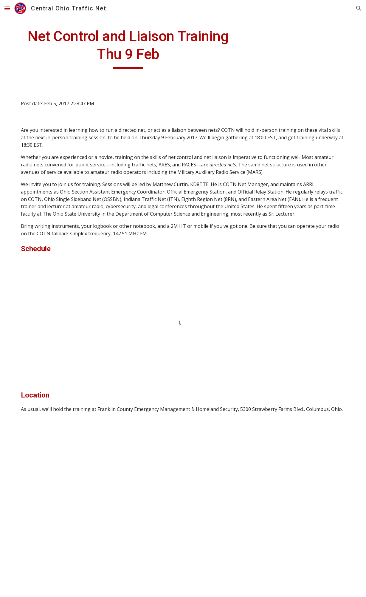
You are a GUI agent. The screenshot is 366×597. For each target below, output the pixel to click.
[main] (128, 48)
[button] (7, 8)
